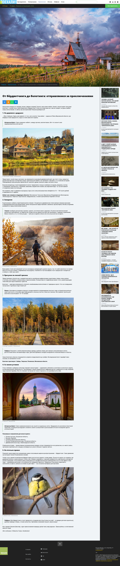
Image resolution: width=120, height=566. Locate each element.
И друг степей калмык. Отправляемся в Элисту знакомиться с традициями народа (109, 146)
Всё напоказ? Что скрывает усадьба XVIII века (108, 189)
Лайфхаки (56, 2)
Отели (62, 2)
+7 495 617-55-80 (99, 549)
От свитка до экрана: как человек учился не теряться (109, 169)
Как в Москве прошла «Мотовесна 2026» (108, 209)
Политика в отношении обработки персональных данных (107, 560)
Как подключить (21, 2)
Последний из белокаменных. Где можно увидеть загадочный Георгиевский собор (108, 298)
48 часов (50, 2)
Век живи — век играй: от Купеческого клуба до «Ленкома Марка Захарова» (109, 231)
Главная (3, 84)
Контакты (28, 559)
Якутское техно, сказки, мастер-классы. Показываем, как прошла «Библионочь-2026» (109, 123)
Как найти (28, 554)
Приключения (42, 2)
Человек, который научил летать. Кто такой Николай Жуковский (109, 101)
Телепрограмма (32, 2)
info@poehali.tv (99, 550)
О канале (28, 549)
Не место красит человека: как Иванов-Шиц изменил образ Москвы (108, 254)
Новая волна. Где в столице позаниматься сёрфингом (109, 276)
